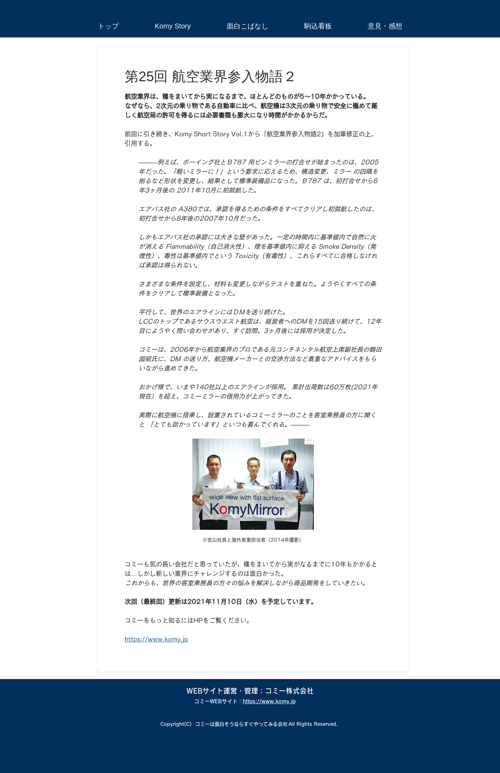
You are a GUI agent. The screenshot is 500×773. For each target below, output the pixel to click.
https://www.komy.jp (269, 701)
